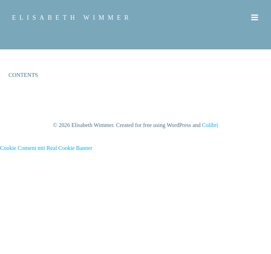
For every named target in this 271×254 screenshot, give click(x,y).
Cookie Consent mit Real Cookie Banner (46, 148)
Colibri (210, 125)
